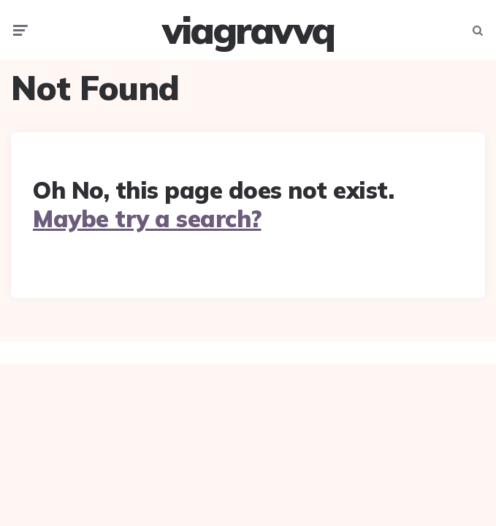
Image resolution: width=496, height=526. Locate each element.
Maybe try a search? (147, 218)
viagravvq (248, 30)
